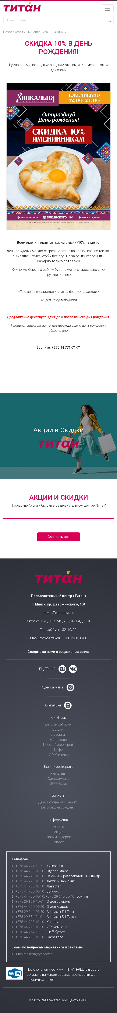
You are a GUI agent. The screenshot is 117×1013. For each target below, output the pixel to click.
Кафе (58, 750)
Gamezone (58, 740)
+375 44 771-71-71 (29, 866)
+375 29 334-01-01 (29, 917)
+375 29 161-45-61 (29, 902)
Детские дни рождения (58, 807)
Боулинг (58, 729)
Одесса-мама (58, 779)
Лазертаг (58, 734)
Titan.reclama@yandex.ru (34, 954)
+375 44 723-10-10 (29, 881)
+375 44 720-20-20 (29, 907)
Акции (58, 32)
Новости (58, 842)
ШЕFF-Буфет (58, 784)
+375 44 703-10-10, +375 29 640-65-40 (44, 896)
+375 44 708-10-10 (29, 886)
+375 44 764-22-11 (29, 932)
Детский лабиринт (58, 724)
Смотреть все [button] (59, 537)
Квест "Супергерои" (58, 745)
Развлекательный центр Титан (26, 32)
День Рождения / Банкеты (58, 802)
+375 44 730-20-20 (29, 871)
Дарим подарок (58, 837)
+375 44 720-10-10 (29, 876)
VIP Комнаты (59, 755)
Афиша (58, 827)
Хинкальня (58, 773)
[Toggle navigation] (108, 8)
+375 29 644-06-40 (29, 912)
